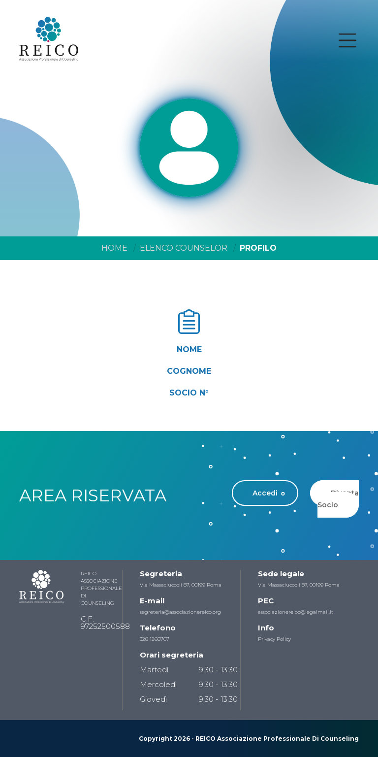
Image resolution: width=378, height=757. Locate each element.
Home (114, 248)
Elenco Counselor (183, 248)
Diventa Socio (338, 499)
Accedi (265, 493)
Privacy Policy (274, 639)
